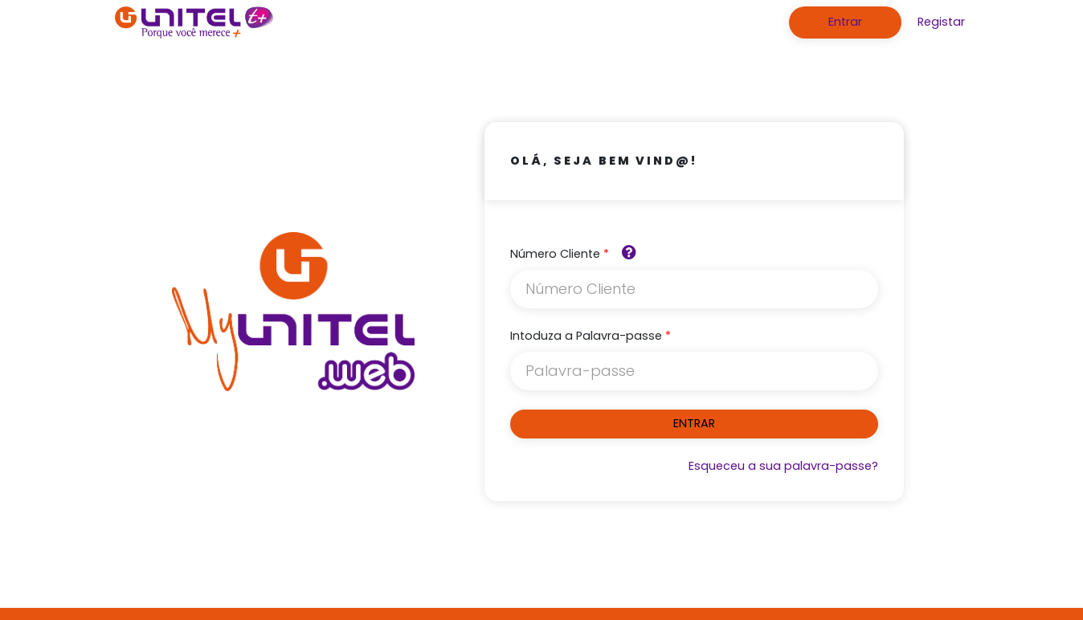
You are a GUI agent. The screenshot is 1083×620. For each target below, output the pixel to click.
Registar (941, 22)
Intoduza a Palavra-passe (586, 336)
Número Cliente (555, 254)
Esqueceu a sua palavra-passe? (783, 466)
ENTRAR (694, 423)
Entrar (845, 22)
